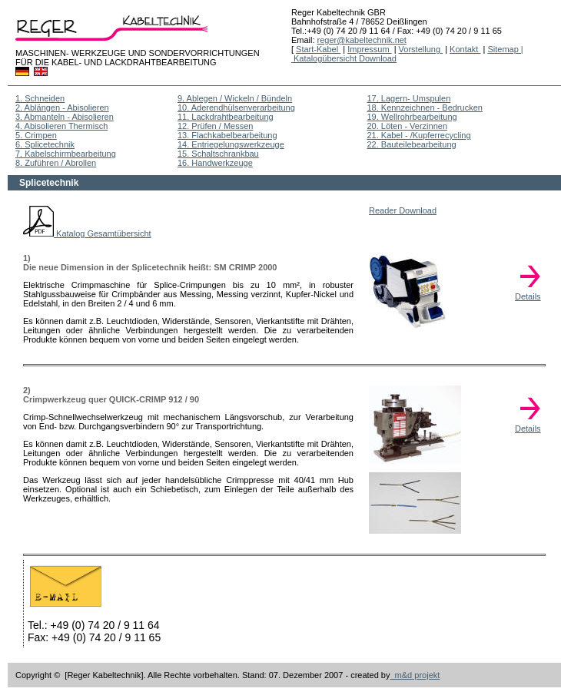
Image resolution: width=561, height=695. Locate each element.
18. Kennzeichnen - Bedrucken (424, 107)
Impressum (369, 49)
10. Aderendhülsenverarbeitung (236, 107)
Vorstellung (421, 49)
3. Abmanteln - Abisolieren (64, 116)
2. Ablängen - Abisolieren (62, 107)
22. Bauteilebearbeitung (411, 144)
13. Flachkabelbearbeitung (227, 135)
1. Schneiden (40, 98)
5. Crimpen (36, 135)
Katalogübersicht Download (344, 58)
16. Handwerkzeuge (215, 162)
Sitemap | (505, 49)
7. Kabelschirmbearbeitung (65, 153)
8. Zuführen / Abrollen (55, 162)
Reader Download (403, 210)
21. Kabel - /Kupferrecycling (418, 135)
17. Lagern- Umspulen (408, 98)
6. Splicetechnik (45, 144)
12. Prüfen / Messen (215, 126)
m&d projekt (415, 675)
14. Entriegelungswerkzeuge (231, 144)
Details (530, 292)
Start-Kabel (318, 49)
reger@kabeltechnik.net (362, 40)
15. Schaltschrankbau (218, 153)
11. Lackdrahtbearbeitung (226, 116)
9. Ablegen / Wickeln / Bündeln (235, 98)
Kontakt (465, 49)
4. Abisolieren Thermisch (61, 126)
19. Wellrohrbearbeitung (411, 116)
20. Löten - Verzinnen (407, 126)
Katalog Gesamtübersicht (87, 233)
